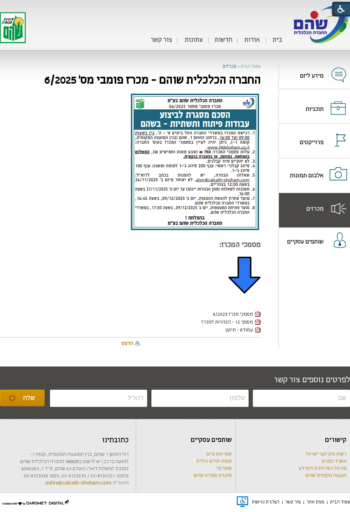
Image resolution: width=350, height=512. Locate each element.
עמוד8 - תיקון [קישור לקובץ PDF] (243, 330)
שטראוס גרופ (219, 454)
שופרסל (224, 468)
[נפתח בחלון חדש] (314, 70)
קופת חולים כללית (214, 461)
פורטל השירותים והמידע (322, 468)
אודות (252, 40)
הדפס (127, 343)
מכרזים (229, 66)
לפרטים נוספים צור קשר (312, 380)
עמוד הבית (251, 66)
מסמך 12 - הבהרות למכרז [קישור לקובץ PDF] (231, 322)
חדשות (223, 40)
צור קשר (161, 40)
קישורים (335, 440)
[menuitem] (277, 40)
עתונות (194, 40)
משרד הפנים (334, 461)
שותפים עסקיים (211, 440)
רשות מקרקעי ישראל (326, 454)
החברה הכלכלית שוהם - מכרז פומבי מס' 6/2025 (152, 80)
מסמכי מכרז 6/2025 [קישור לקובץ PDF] (237, 314)
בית (277, 40)
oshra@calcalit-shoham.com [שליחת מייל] (78, 483)
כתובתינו (115, 440)
